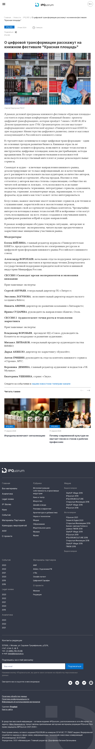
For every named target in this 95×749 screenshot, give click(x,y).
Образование (39, 524)
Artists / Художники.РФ (42, 569)
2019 (4, 580)
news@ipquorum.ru (16, 653)
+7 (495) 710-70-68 (14, 651)
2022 (4, 569)
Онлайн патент (39, 577)
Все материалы (9, 488)
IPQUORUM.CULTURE (74, 499)
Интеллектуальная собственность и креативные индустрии (46, 490)
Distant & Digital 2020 (74, 520)
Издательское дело (42, 528)
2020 (4, 577)
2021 (4, 573)
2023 (4, 565)
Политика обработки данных (14, 696)
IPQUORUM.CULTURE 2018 (77, 538)
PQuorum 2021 (72, 517)
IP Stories (6, 504)
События (6, 515)
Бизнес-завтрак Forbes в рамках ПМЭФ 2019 (76, 527)
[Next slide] (88, 390)
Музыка (36, 532)
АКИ (4, 531)
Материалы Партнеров (13, 520)
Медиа (36, 520)
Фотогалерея (70, 512)
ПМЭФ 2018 (71, 546)
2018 (4, 584)
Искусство (37, 501)
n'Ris (35, 573)
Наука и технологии (41, 516)
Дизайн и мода (39, 505)
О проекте (7, 536)
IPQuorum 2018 (72, 508)
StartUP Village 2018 (74, 505)
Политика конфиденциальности (15, 699)
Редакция (37, 594)
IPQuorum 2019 (72, 496)
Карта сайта (7, 709)
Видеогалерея (70, 488)
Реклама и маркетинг (42, 509)
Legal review (8, 499)
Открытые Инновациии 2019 (78, 523)
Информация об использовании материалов (21, 702)
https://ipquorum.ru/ (17, 724)
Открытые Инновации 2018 (77, 502)
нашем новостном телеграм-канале (51, 383)
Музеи (36, 535)
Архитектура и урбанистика (45, 512)
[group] (25, 417)
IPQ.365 (26, 17)
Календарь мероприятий (14, 525)
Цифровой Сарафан (41, 580)
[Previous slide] (82, 390)
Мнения (36, 591)
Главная (7, 17)
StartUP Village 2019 (74, 493)
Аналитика (7, 494)
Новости (17, 17)
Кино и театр (39, 497)
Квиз (4, 509)
